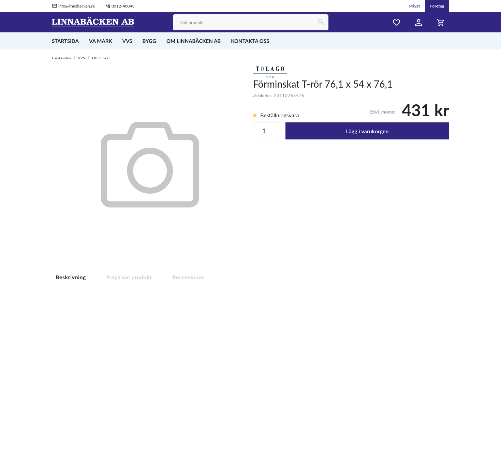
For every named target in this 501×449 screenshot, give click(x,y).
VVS (127, 41)
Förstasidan (61, 58)
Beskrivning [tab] (71, 277)
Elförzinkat (101, 58)
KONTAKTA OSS (250, 41)
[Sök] (320, 22)
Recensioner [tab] (188, 277)
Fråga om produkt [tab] (129, 277)
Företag (437, 6)
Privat (414, 6)
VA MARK (100, 41)
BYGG (149, 41)
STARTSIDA (65, 41)
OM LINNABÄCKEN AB (193, 41)
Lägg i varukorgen (367, 131)
